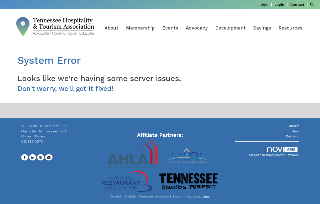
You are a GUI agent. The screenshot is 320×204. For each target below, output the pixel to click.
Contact (292, 136)
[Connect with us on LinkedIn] (32, 157)
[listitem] (267, 4)
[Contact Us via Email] (48, 157)
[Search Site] (313, 4)
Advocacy (197, 28)
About (111, 28)
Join (295, 131)
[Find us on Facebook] (24, 157)
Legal (206, 196)
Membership (140, 28)
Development (230, 28)
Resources (290, 28)
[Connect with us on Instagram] (40, 157)
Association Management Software (274, 152)
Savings (262, 28)
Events (170, 28)
